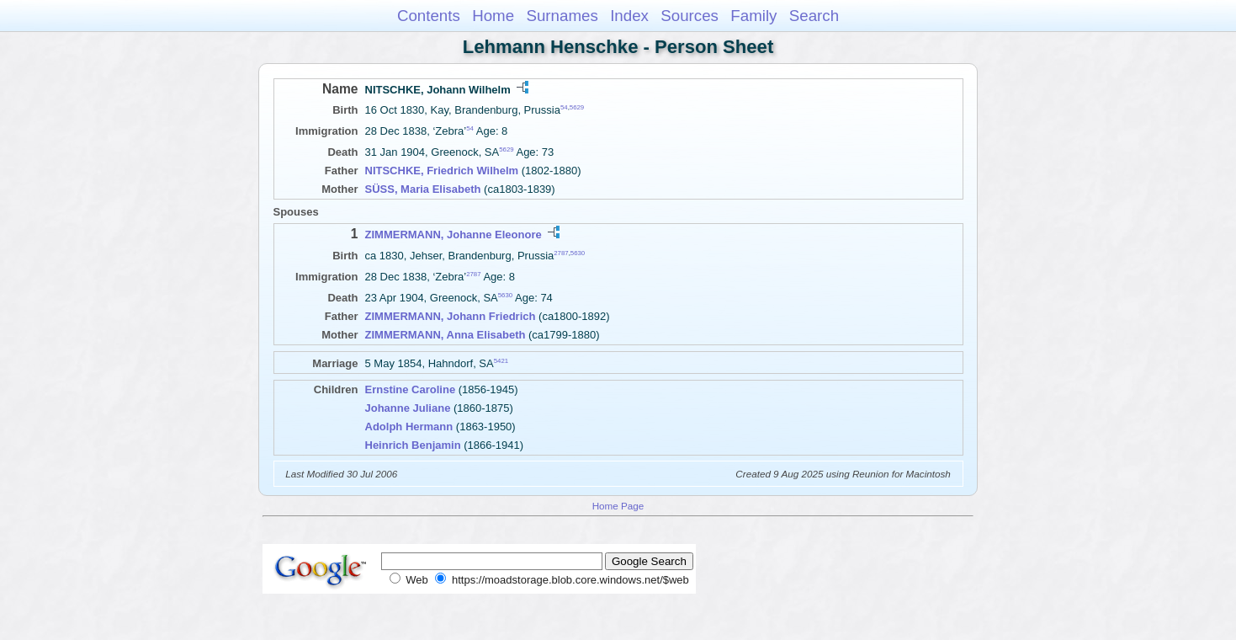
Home (493, 15)
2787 (561, 252)
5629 (577, 107)
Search (814, 15)
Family (753, 15)
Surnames (561, 15)
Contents (428, 15)
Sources (689, 15)
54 (564, 107)
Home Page (618, 505)
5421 (501, 361)
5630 (577, 252)
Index (629, 15)
